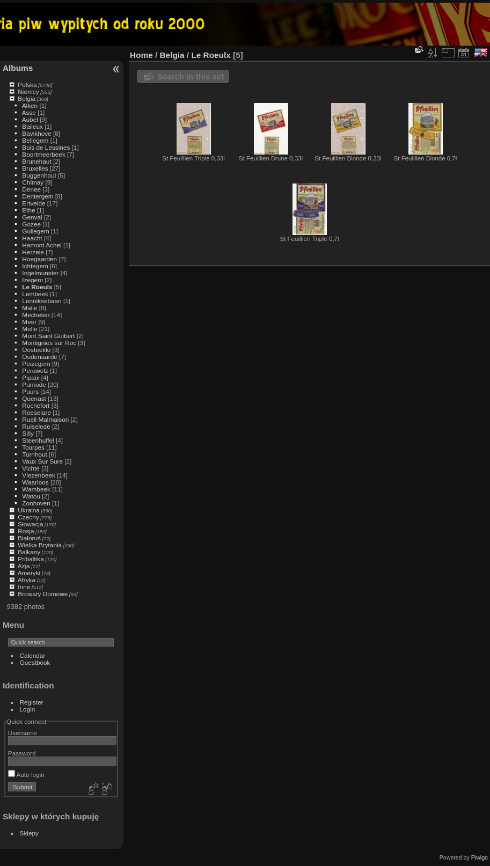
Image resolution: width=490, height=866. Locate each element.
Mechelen (35, 314)
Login (27, 709)
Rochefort (35, 405)
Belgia (26, 98)
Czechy (28, 516)
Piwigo (479, 857)
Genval (32, 217)
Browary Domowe (43, 593)
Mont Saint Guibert (48, 335)
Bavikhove (36, 133)
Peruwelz (35, 370)
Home (141, 55)
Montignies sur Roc (49, 342)
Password (22, 753)
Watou (31, 496)
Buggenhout (39, 175)
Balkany (29, 551)
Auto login (26, 774)
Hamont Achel (41, 244)
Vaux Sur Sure (42, 461)
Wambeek (36, 489)
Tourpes (33, 447)
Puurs (30, 391)
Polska (27, 84)
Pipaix (30, 377)
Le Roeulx (37, 286)
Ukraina (29, 510)
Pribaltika (30, 558)
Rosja (26, 530)
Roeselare (36, 412)
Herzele (33, 251)
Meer (29, 321)
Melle (29, 328)
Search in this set (190, 76)
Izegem (32, 279)
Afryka (26, 579)
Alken (30, 105)
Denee (31, 189)
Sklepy (29, 833)
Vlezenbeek (38, 475)
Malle (29, 307)
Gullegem (35, 230)
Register (31, 702)
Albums (18, 67)
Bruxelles (35, 168)
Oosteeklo (36, 349)
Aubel (30, 119)
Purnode (34, 384)
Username (22, 732)
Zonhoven (36, 503)
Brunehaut (36, 161)
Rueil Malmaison (45, 419)
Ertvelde (33, 203)
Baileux (32, 126)
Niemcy (28, 91)
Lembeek (35, 293)
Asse (29, 112)
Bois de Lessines (46, 147)
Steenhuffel (38, 440)
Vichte (31, 468)
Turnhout (34, 454)
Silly (28, 433)
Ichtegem (35, 265)
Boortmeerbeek (43, 154)
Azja (24, 565)
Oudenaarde (39, 356)
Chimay (32, 182)
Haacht (32, 237)
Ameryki (29, 572)
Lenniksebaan (41, 300)
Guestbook (35, 662)
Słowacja (30, 523)
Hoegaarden (39, 258)
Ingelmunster (40, 272)
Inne (24, 586)
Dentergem (37, 196)
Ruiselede (36, 426)
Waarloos (35, 482)
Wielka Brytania (40, 544)
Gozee (31, 224)
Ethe (28, 210)
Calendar (33, 655)
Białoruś (29, 537)
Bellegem (35, 140)
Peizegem (36, 363)
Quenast (34, 398)
